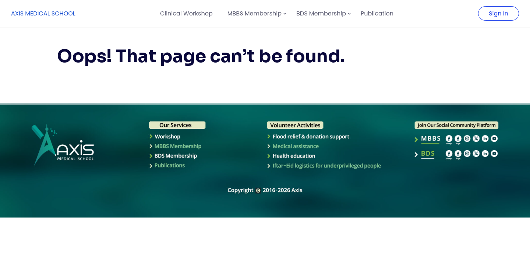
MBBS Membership (254, 13)
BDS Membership (321, 13)
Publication (377, 13)
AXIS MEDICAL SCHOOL (43, 13)
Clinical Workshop (186, 13)
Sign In (498, 13)
